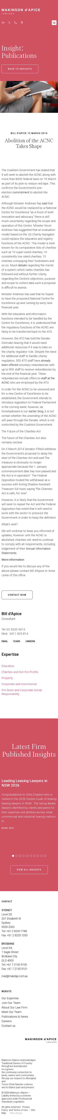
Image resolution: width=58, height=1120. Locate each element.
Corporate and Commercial (19, 684)
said (44, 203)
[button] (54, 22)
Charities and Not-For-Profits (20, 672)
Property (7, 678)
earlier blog (36, 411)
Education (8, 666)
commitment (21, 192)
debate (22, 265)
